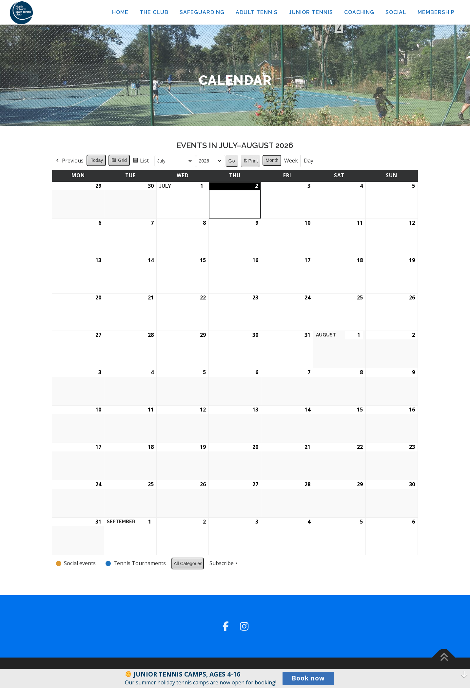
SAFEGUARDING (202, 12)
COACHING (359, 12)
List (140, 161)
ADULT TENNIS (257, 12)
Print (250, 162)
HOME (120, 12)
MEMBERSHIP (436, 12)
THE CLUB (154, 12)
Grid (119, 161)
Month (272, 160)
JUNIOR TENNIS (311, 12)
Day (309, 160)
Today (97, 160)
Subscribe (224, 563)
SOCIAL (395, 12)
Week (291, 160)
